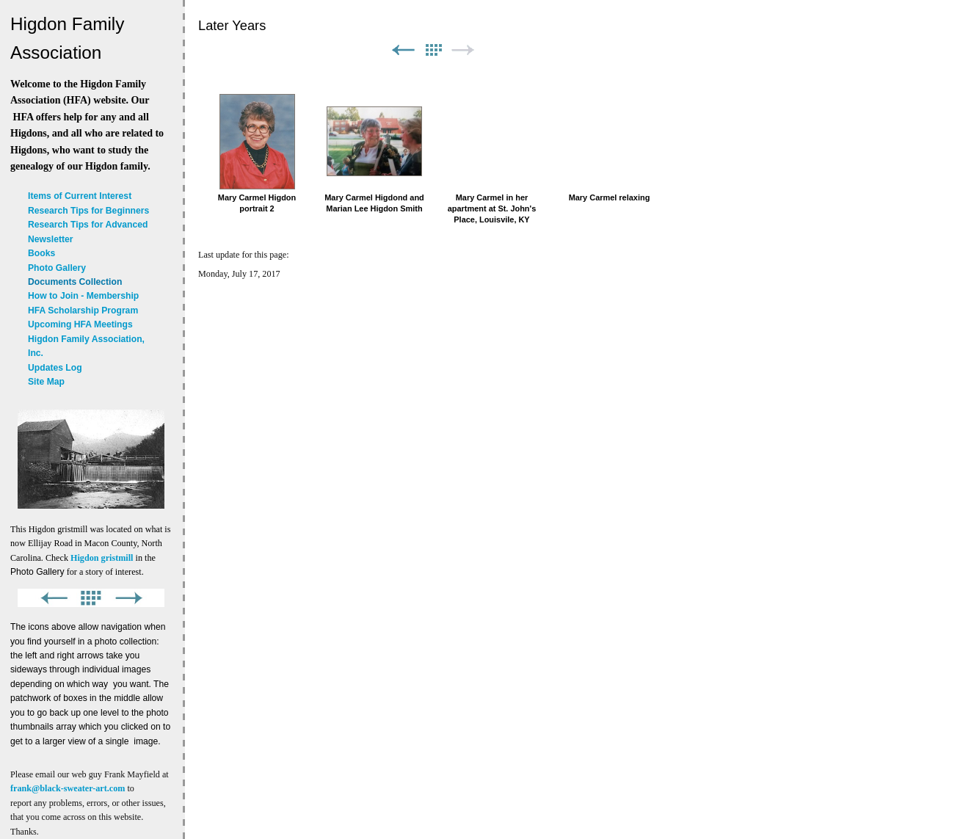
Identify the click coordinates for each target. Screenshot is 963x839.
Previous (402, 50)
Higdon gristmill (101, 558)
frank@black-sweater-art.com (67, 788)
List (433, 50)
